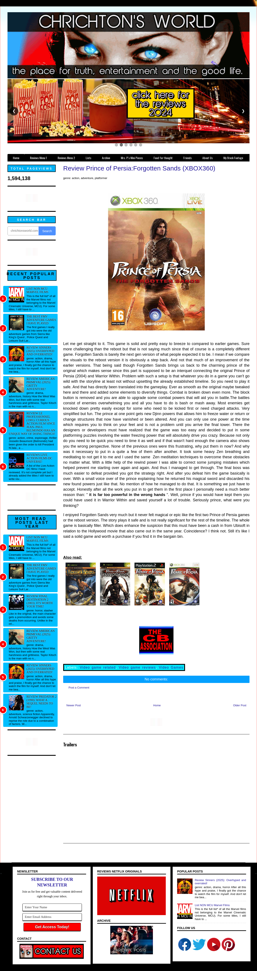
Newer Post (73, 705)
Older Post (239, 705)
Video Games (171, 667)
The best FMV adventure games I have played (41, 320)
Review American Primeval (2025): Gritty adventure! (41, 384)
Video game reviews (137, 667)
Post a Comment (79, 687)
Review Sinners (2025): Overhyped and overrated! (40, 351)
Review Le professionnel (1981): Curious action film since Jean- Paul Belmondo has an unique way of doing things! (32, 423)
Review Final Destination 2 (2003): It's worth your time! (40, 601)
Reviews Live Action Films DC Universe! (39, 458)
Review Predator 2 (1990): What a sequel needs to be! (42, 701)
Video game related (98, 667)
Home (157, 705)
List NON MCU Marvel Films (37, 290)
